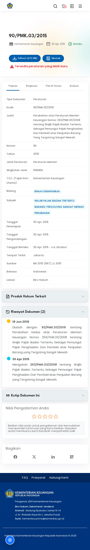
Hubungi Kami (58, 478)
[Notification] (63, 5)
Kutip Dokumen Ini (23, 395)
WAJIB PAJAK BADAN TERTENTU (54, 200)
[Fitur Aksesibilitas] (9, 540)
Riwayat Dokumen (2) (25, 312)
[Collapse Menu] (80, 5)
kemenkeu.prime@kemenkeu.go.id (43, 518)
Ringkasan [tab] (31, 86)
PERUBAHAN (42, 213)
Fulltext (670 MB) (24, 58)
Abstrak (53, 58)
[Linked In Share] (54, 456)
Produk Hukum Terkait (26, 296)
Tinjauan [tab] (13, 86)
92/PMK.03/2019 (54, 327)
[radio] (34, 416)
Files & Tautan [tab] (53, 86)
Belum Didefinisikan (47, 191)
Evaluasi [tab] (74, 86)
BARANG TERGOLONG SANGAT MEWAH (59, 207)
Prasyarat (38, 478)
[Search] (55, 5)
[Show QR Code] (73, 456)
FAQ (25, 478)
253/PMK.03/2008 (43, 365)
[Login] (72, 5)
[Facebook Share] (16, 456)
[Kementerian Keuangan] (29, 493)
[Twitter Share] (35, 456)
